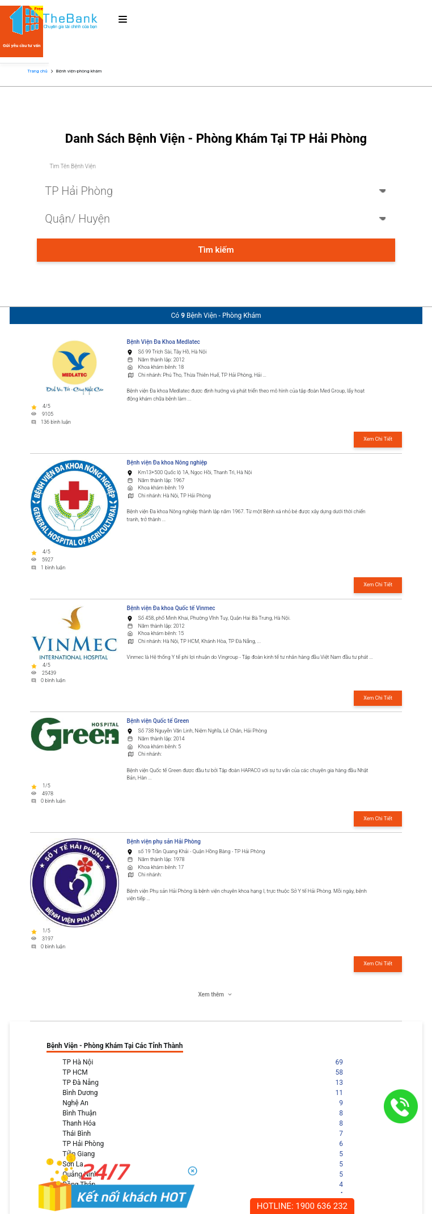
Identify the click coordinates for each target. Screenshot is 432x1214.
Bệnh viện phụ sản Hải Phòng (164, 841)
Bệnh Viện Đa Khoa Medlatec (163, 342)
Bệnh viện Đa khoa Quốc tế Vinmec (171, 608)
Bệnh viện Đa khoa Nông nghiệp (167, 462)
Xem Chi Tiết (377, 439)
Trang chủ (37, 71)
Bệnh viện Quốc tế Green (158, 721)
